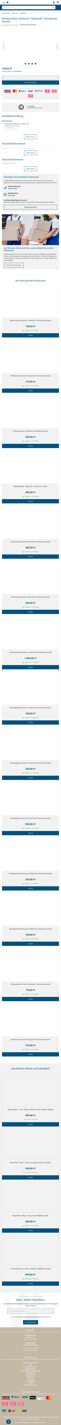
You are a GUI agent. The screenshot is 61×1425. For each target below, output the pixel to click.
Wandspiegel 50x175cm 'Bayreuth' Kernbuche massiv (30, 763)
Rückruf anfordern (30, 207)
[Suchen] (53, 7)
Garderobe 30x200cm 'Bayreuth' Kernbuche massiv (30, 1039)
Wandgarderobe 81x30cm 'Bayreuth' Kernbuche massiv (30, 929)
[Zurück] (2, 670)
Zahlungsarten (30, 1372)
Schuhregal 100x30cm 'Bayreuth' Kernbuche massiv (30, 542)
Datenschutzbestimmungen (31, 1317)
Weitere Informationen (14, 265)
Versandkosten (18, 71)
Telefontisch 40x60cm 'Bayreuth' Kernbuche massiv (30, 376)
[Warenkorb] (57, 2)
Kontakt (30, 1383)
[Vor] (58, 670)
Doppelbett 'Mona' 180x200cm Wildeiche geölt (30, 1216)
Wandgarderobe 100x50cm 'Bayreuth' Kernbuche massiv (30, 874)
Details (30, 335)
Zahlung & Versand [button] (31, 1392)
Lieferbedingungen (30, 1368)
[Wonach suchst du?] (28, 7)
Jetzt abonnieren (30, 1322)
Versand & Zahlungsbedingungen (31, 1370)
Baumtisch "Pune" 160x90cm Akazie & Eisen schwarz (30, 1163)
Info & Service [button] (30, 1358)
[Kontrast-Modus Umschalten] (8, 1421)
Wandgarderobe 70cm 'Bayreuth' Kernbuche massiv (30, 984)
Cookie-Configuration (30, 1385)
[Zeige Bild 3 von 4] (32, 63)
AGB (20, 1317)
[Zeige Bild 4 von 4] (35, 63)
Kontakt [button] (30, 1330)
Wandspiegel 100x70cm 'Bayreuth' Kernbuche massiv (30, 708)
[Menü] (3, 2)
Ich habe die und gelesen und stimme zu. (32, 1317)
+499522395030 (31, 1343)
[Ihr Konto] (53, 2)
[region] (30, 46)
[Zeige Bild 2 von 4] (29, 63)
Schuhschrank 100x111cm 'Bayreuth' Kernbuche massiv (30, 652)
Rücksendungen (30, 1374)
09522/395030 (12, 188)
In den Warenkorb (31, 82)
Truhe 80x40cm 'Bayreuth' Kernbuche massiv (30, 431)
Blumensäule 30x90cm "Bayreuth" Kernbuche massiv (30, 320)
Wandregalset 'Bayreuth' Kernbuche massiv (30, 486)
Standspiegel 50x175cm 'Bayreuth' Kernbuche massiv (30, 818)
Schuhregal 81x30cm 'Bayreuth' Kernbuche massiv (30, 597)
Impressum (30, 1379)
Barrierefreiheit (30, 1381)
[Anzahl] (30, 78)
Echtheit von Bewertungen (30, 1362)
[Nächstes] (57, 46)
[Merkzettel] (8, 2)
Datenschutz (30, 1377)
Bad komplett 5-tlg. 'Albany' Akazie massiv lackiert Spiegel (30, 1109)
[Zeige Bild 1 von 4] (25, 63)
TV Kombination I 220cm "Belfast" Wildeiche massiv (30, 1269)
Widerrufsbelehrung (30, 1366)
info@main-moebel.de (30, 1345)
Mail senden (11, 195)
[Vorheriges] (3, 46)
